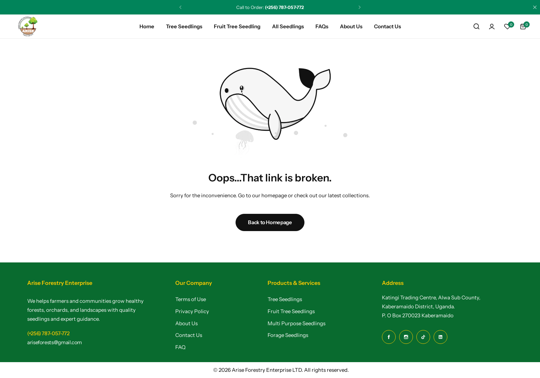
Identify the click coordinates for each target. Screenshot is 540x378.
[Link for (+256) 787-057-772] (48, 333)
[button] (507, 26)
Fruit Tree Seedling (237, 26)
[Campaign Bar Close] (535, 7)
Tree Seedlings (184, 26)
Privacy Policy (192, 311)
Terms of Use (190, 299)
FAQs (321, 26)
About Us (351, 26)
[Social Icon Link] (389, 337)
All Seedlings (288, 26)
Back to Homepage (270, 222)
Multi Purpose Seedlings (296, 323)
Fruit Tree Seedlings (291, 311)
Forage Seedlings (288, 335)
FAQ (180, 347)
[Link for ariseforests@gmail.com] (54, 342)
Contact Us (387, 26)
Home (146, 26)
